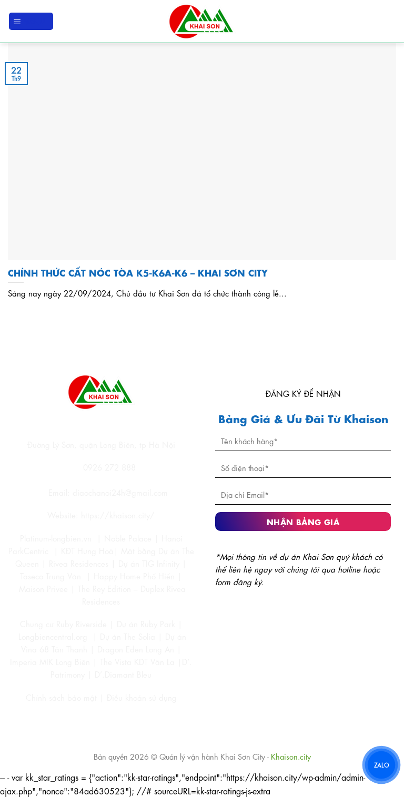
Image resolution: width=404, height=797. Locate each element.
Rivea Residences (78, 563)
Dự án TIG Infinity (148, 563)
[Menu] (31, 21)
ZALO (381, 765)
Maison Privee (43, 588)
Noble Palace (128, 538)
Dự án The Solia (127, 636)
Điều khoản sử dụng (142, 697)
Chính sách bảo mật (62, 697)
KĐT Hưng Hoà (87, 550)
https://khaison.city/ (118, 514)
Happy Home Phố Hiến (134, 575)
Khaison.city (291, 756)
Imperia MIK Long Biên (50, 661)
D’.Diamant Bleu (123, 674)
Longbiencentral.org (52, 636)
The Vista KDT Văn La (137, 661)
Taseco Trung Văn (50, 575)
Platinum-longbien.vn (56, 538)
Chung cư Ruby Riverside (63, 623)
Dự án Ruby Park (146, 623)
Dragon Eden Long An (135, 648)
